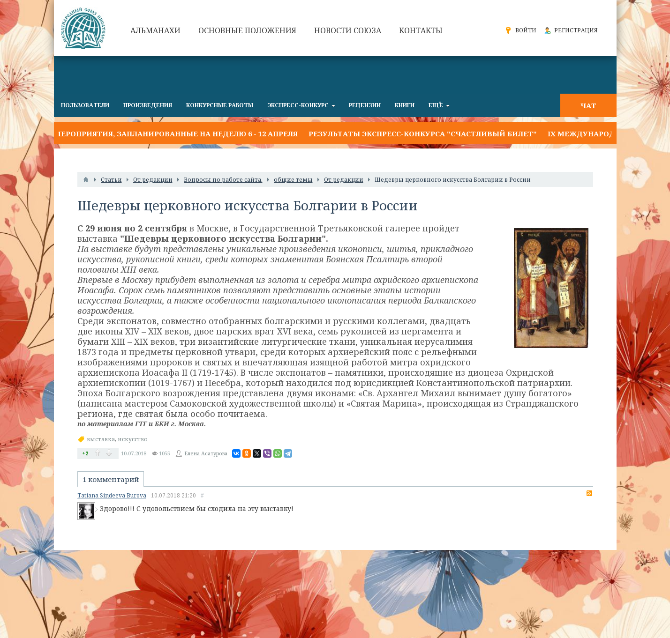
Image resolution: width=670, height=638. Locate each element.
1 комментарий (111, 479)
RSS (589, 493)
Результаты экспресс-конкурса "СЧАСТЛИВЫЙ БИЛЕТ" (423, 133)
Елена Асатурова (205, 453)
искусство (133, 439)
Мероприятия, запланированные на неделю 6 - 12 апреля (176, 133)
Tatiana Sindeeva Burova (111, 495)
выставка (101, 439)
